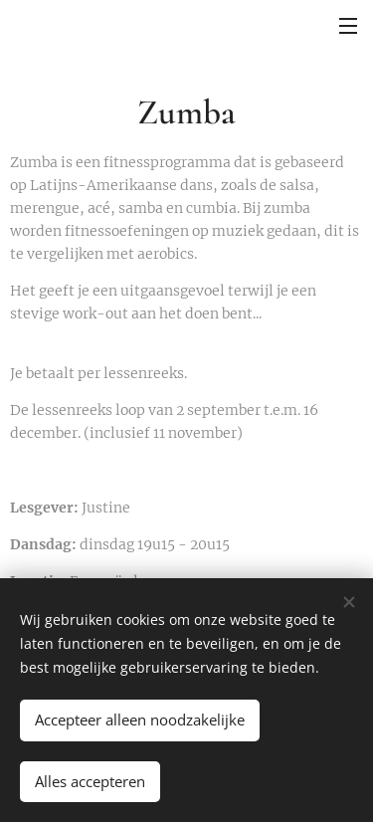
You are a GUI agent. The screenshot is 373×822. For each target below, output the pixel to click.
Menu (348, 26)
